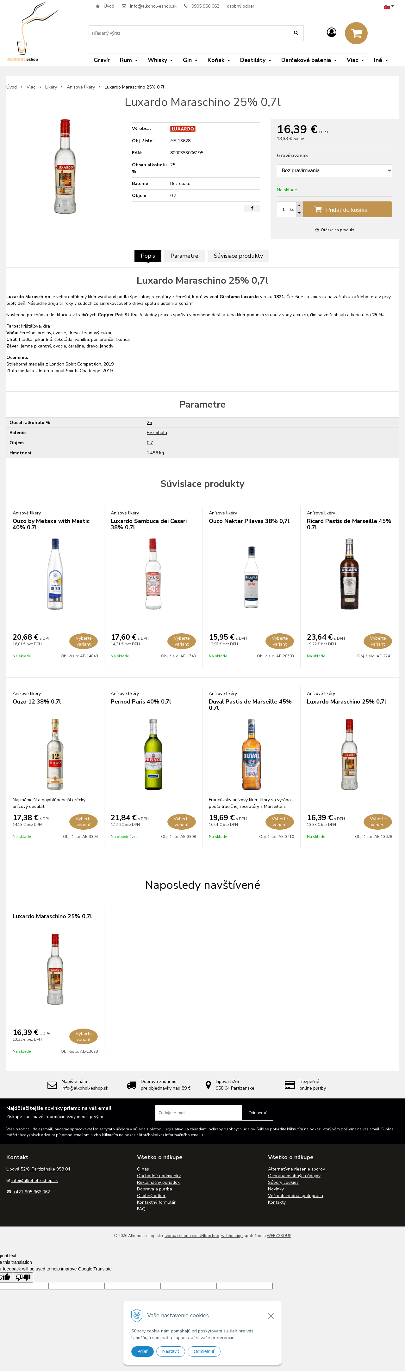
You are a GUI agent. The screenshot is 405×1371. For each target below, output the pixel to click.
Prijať (142, 1351)
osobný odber (240, 6)
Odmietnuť (204, 1351)
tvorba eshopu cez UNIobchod (192, 1235)
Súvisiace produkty (238, 256)
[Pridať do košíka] (334, 209)
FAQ (141, 1209)
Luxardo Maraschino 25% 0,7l (346, 701)
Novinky (276, 1189)
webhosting (232, 1235)
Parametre (184, 256)
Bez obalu (157, 433)
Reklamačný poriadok (158, 1182)
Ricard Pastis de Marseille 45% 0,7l (349, 524)
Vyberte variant (84, 641)
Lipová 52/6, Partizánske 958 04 (38, 1169)
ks (292, 209)
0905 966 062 (205, 6)
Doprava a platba (154, 1189)
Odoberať (257, 1112)
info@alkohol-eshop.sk (153, 6)
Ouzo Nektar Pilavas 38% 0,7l (249, 521)
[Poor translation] (23, 1277)
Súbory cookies (283, 1182)
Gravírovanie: (292, 155)
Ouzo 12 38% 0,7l (37, 701)
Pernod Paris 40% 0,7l (141, 701)
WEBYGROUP (279, 1235)
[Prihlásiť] (331, 32)
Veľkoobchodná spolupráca (295, 1196)
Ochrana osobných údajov (294, 1176)
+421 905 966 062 (31, 1192)
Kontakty (277, 1202)
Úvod (109, 6)
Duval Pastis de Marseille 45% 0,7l (250, 705)
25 (149, 423)
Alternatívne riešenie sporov (296, 1169)
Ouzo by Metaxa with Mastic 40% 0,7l (51, 524)
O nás (143, 1169)
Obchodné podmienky (159, 1176)
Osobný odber (151, 1196)
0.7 (150, 443)
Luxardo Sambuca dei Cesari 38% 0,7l (149, 524)
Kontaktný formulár (156, 1202)
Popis (148, 256)
